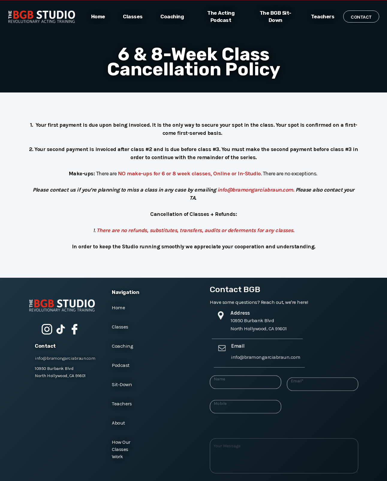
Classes (120, 327)
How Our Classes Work (121, 449)
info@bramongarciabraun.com (65, 358)
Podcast (120, 365)
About (118, 423)
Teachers (122, 404)
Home (118, 307)
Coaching (122, 346)
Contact (361, 17)
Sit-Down (122, 384)
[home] (45, 16)
